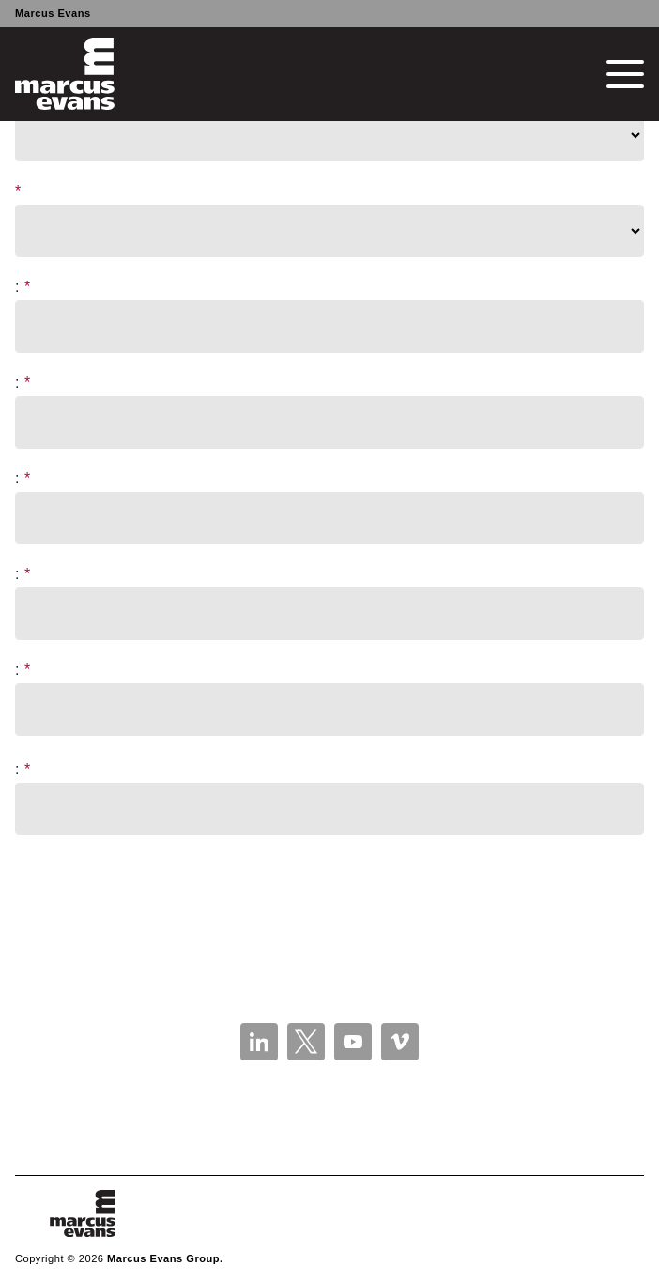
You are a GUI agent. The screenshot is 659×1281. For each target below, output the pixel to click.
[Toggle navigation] (625, 74)
